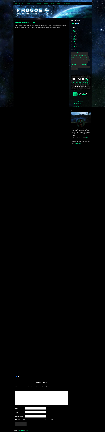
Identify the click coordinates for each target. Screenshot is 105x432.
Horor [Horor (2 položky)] (77, 57)
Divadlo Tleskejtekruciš (78, 101)
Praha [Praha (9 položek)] (87, 59)
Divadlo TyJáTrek (77, 105)
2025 (74, 30)
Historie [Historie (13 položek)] (73, 57)
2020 (74, 35)
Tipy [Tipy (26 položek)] (78, 64)
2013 (74, 46)
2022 (74, 33)
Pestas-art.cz (76, 106)
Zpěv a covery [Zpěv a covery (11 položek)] (86, 66)
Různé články (67, 3)
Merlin (27, 430)
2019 (74, 36)
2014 (74, 44)
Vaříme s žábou (77, 3)
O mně (15, 3)
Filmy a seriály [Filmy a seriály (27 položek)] (74, 55)
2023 (74, 31)
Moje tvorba (30, 3)
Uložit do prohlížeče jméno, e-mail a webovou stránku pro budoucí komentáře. (35, 420)
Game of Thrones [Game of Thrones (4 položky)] (83, 55)
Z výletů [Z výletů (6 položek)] (73, 69)
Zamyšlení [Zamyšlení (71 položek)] (79, 66)
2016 (74, 41)
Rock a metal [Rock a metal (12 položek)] (79, 62)
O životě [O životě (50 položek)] (86, 57)
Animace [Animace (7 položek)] (73, 53)
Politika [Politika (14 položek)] (83, 59)
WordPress (21, 430)
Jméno (16, 408)
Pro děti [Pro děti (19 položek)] (73, 62)
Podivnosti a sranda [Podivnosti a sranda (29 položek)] (75, 59)
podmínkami (78, 143)
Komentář (17, 390)
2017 (74, 39)
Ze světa (53, 3)
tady (87, 137)
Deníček (21, 3)
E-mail (16, 412)
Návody (59, 3)
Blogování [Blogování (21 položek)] (79, 53)
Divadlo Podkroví (77, 103)
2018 (74, 38)
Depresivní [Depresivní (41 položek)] (85, 53)
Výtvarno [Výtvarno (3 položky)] (73, 66)
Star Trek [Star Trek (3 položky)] (86, 62)
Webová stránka (19, 416)
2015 (74, 43)
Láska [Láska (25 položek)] (81, 57)
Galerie (39, 3)
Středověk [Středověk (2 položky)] (73, 64)
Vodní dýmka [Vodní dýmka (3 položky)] (83, 64)
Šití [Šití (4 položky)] (77, 69)
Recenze (46, 3)
